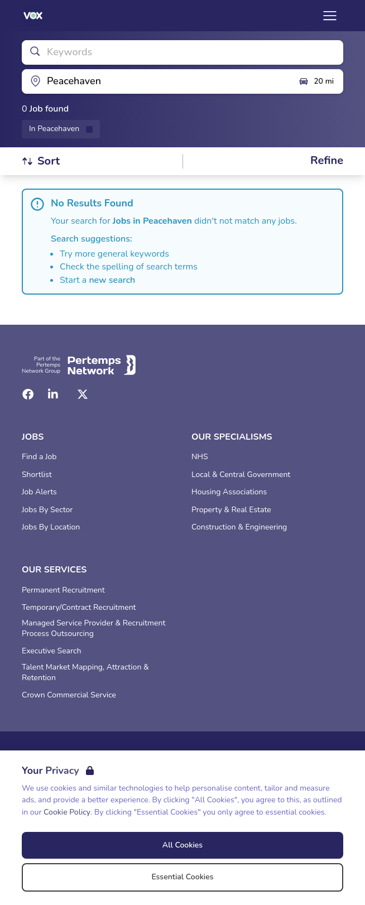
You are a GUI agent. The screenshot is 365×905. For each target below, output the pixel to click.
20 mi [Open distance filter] (316, 81)
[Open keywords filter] (182, 52)
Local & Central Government (240, 475)
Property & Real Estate (231, 510)
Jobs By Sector (47, 510)
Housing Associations (229, 492)
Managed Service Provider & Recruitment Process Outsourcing (93, 628)
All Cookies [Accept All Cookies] (182, 845)
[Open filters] (326, 161)
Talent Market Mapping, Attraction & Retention (85, 672)
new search (112, 280)
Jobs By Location (51, 527)
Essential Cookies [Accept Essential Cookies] (182, 877)
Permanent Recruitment (63, 590)
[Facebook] (28, 394)
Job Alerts (39, 492)
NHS (199, 457)
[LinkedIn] (53, 394)
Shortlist (37, 475)
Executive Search (51, 651)
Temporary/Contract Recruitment (79, 608)
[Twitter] (82, 394)
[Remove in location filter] (61, 129)
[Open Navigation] (329, 15)
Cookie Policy (67, 812)
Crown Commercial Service (69, 695)
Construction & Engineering (239, 527)
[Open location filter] (155, 81)
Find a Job (39, 457)
